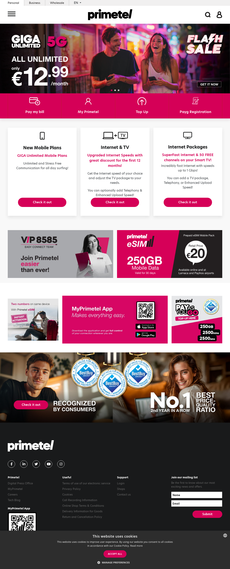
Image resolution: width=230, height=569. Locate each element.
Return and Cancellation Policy (82, 521)
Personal (13, 3)
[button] (111, 90)
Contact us (124, 499)
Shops (121, 493)
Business (34, 3)
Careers (13, 499)
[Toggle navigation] (11, 15)
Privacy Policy (71, 493)
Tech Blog (14, 504)
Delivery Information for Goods (82, 515)
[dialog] (115, 550)
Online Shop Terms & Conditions (83, 510)
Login (120, 487)
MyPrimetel (15, 493)
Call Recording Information (79, 504)
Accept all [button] (115, 553)
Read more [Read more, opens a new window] (136, 545)
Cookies (67, 499)
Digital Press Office (20, 487)
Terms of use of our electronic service (86, 487)
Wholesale (57, 3)
